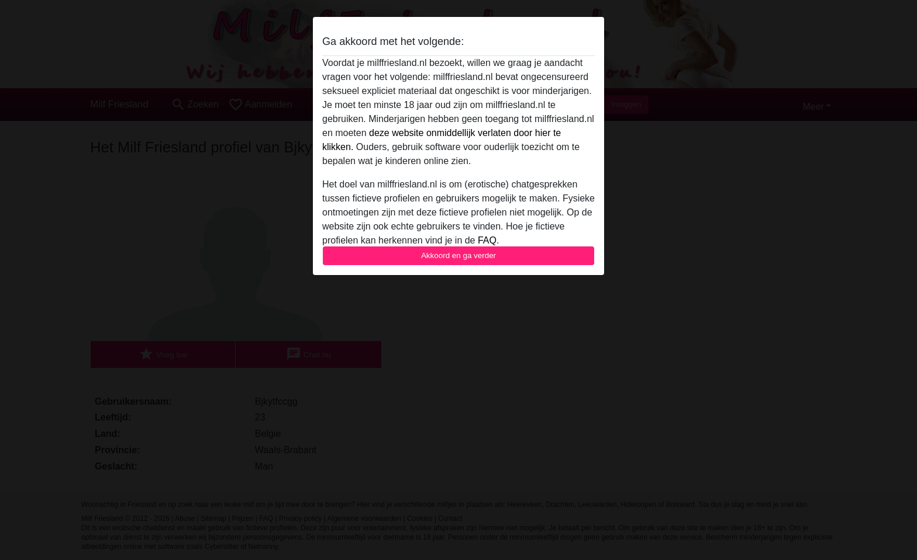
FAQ (487, 240)
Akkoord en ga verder (458, 255)
